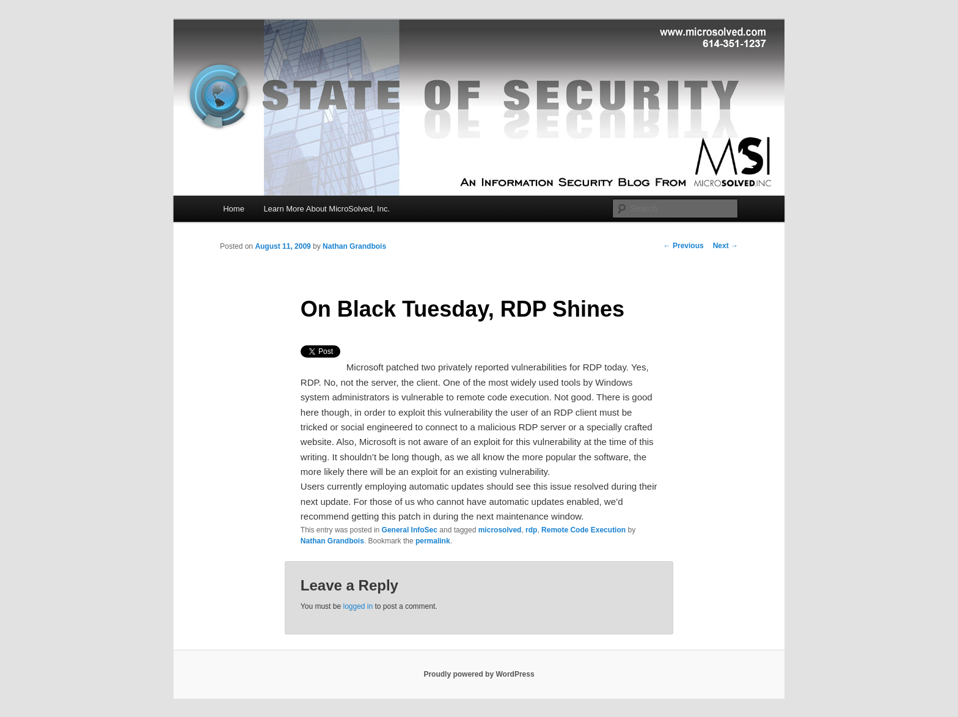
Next (725, 245)
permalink (432, 541)
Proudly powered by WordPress (478, 674)
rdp (531, 530)
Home (233, 208)
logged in (358, 606)
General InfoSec (409, 530)
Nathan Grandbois (354, 246)
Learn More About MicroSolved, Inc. (326, 208)
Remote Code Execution (583, 530)
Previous (684, 245)
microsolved (500, 530)
